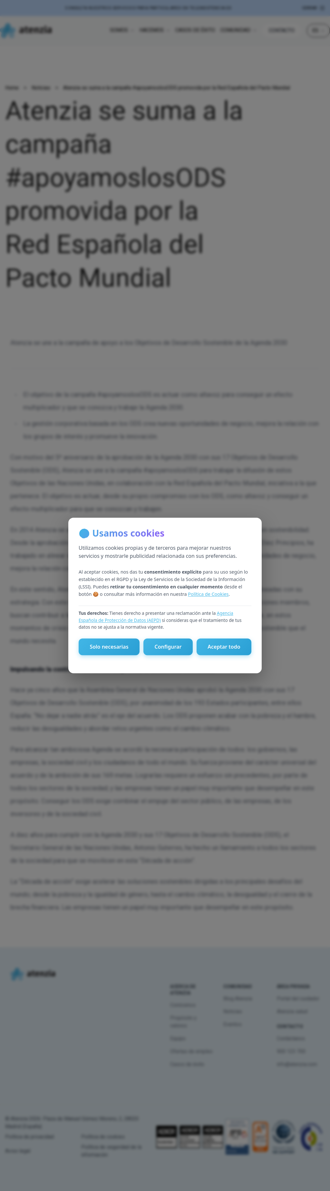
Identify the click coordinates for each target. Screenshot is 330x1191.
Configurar (167, 647)
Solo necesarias (109, 647)
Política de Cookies (208, 594)
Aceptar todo (224, 647)
